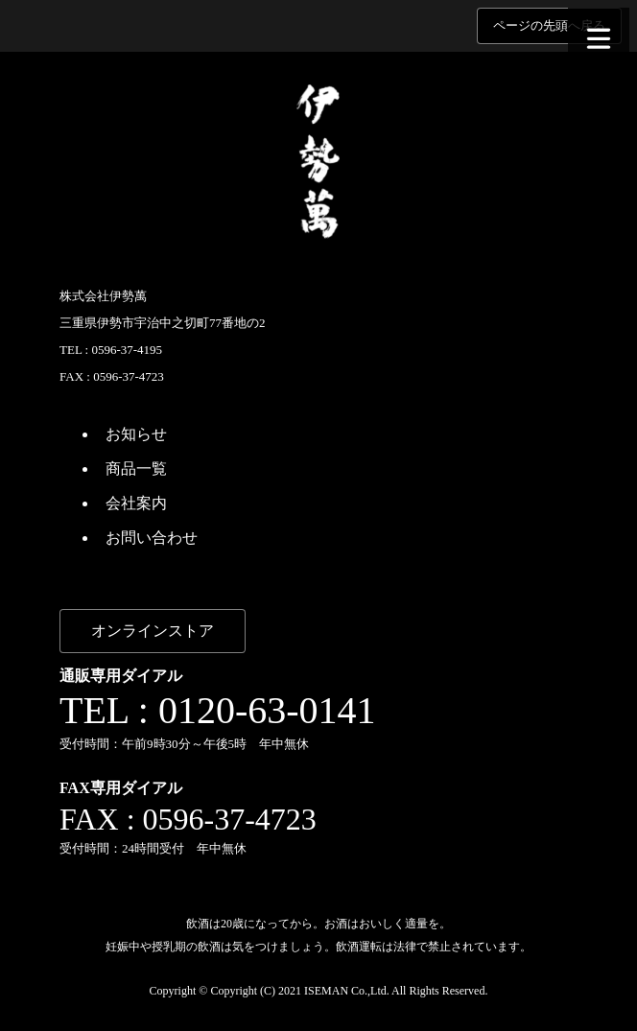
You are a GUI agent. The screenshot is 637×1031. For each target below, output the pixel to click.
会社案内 (136, 503)
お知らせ (136, 434)
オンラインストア (152, 630)
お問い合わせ (152, 537)
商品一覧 (136, 468)
